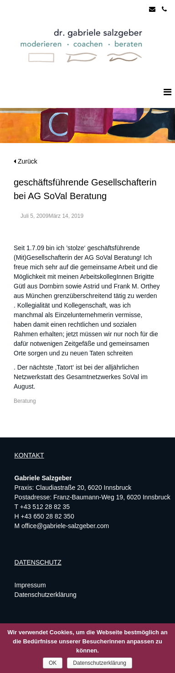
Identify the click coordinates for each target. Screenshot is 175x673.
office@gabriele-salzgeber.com (65, 525)
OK (53, 663)
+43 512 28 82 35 (45, 506)
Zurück (25, 161)
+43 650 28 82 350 (47, 516)
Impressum (30, 585)
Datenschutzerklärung (46, 594)
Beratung (25, 401)
